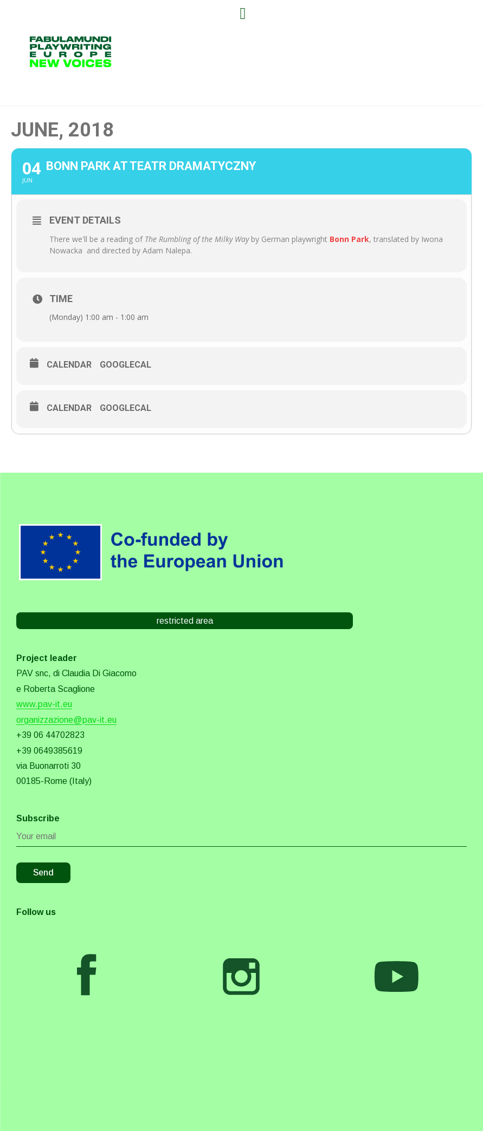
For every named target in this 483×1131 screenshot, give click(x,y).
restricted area (185, 620)
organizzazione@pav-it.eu (66, 719)
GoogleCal (125, 364)
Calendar (69, 364)
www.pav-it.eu (44, 704)
